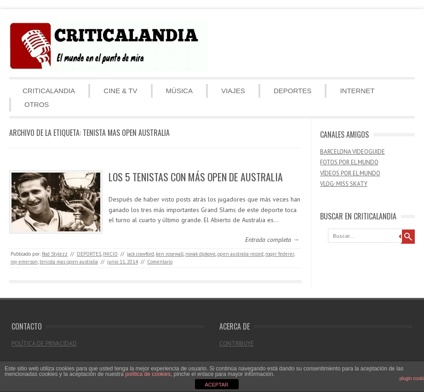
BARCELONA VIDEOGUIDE (352, 152)
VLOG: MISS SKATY (343, 184)
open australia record (241, 254)
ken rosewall (169, 254)
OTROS (36, 104)
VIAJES (233, 91)
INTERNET (357, 91)
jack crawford (140, 254)
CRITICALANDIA (49, 91)
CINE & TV (120, 91)
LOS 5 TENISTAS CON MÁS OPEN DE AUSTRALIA (196, 176)
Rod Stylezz (55, 254)
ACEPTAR (216, 384)
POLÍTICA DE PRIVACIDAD (44, 343)
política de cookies (148, 374)
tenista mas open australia (69, 261)
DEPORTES (292, 91)
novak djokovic (200, 254)
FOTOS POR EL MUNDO (349, 162)
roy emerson (24, 261)
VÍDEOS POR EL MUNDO (350, 173)
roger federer (279, 254)
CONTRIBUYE (236, 343)
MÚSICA (179, 91)
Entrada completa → (272, 239)
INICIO (110, 254)
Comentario (159, 261)
